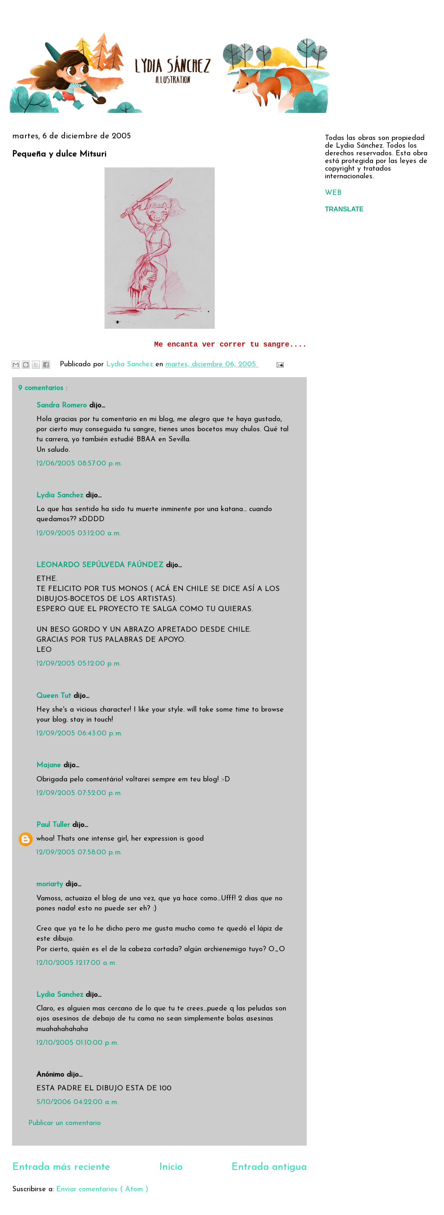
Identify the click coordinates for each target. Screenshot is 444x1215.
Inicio (170, 1167)
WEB (333, 193)
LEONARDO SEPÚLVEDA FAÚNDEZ (101, 565)
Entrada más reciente (61, 1167)
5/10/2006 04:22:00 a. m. (77, 1102)
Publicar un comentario (64, 1123)
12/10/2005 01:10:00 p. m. (77, 1043)
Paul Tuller (54, 825)
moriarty (50, 884)
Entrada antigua (269, 1167)
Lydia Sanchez (61, 495)
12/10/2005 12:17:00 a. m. (76, 963)
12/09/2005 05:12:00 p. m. (78, 664)
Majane (49, 765)
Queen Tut (54, 696)
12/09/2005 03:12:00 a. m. (78, 533)
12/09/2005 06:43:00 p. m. (79, 733)
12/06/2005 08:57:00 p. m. (79, 464)
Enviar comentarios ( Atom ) (102, 1189)
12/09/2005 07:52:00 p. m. (79, 793)
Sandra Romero (62, 405)
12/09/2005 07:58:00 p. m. (79, 852)
